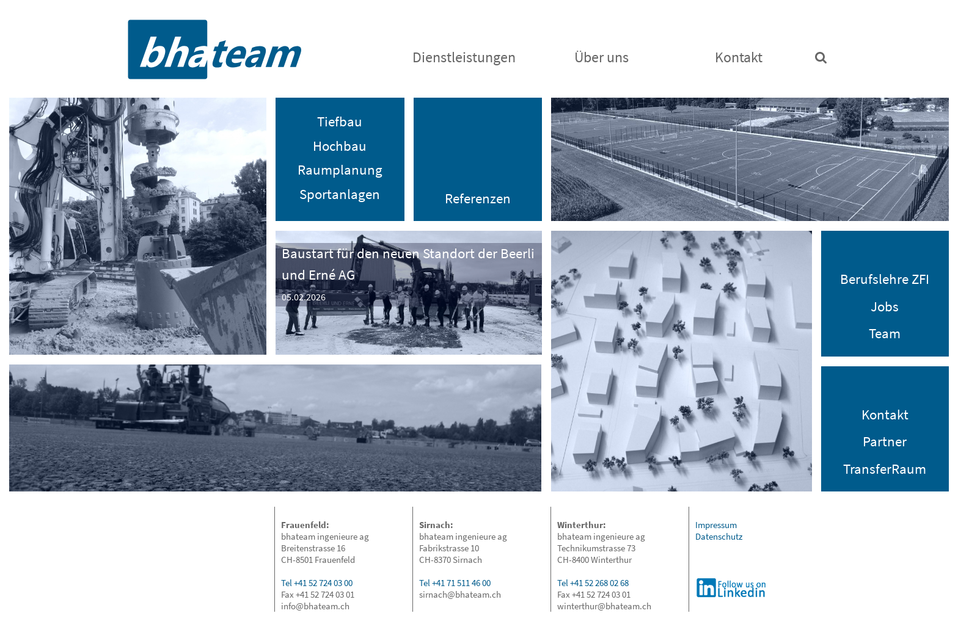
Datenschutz (718, 536)
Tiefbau (339, 121)
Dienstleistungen (464, 57)
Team (885, 333)
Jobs (885, 306)
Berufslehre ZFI (884, 279)
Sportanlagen (339, 194)
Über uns (601, 57)
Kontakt (738, 57)
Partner (885, 441)
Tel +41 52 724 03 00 (317, 583)
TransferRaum (884, 468)
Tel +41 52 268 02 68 (593, 583)
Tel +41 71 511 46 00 (455, 583)
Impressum (716, 525)
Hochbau (340, 145)
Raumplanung (340, 169)
